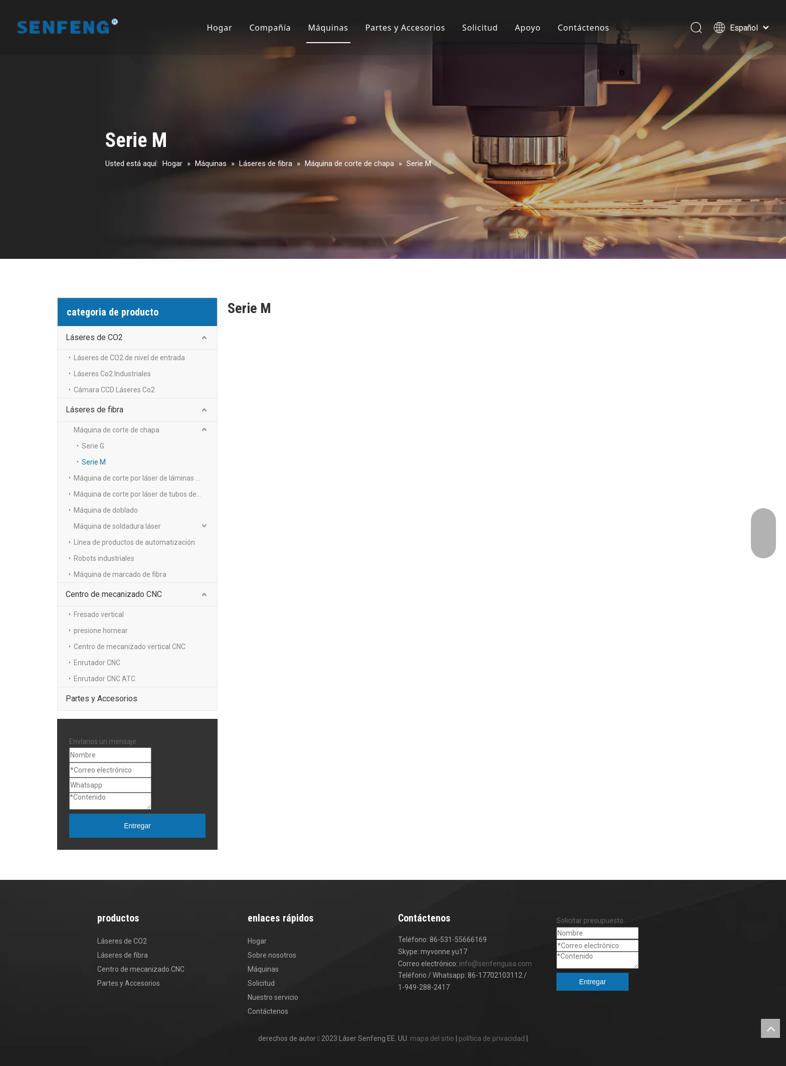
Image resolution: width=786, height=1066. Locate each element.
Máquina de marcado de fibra (120, 574)
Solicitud (480, 27)
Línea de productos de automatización (134, 542)
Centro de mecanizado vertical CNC (130, 647)
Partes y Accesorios (405, 27)
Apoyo (527, 27)
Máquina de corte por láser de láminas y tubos (145, 478)
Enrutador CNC (97, 663)
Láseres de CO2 (94, 337)
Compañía (270, 27)
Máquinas (328, 27)
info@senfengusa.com (495, 964)
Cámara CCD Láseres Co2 (114, 390)
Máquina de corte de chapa (116, 430)
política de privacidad (492, 1038)
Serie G (93, 446)
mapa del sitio (432, 1038)
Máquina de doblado (106, 510)
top (770, 1028)
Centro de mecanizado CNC (114, 594)
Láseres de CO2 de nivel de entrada (129, 358)
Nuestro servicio (273, 997)
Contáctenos (584, 27)
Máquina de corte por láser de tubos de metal (145, 494)
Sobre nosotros (272, 955)
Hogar (219, 27)
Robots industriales (104, 558)
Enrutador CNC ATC (104, 679)
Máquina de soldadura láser (117, 526)
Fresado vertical (99, 615)
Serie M (94, 462)
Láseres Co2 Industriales (112, 374)
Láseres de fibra (94, 409)
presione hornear (101, 631)
